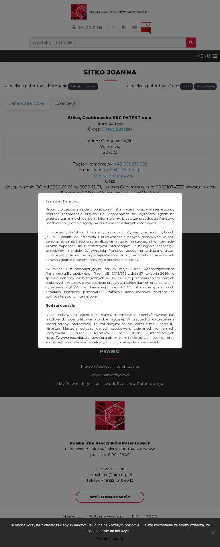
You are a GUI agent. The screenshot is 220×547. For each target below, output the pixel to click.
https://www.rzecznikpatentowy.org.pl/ (79, 337)
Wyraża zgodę (110, 538)
